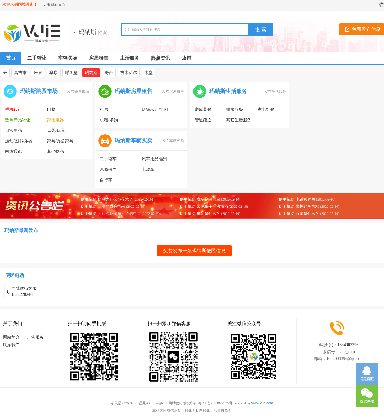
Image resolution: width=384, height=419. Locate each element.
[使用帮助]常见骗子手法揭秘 (203, 206)
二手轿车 (108, 159)
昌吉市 (20, 72)
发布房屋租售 (173, 91)
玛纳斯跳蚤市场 (39, 91)
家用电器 (55, 120)
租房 (104, 109)
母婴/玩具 (56, 130)
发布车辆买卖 (173, 141)
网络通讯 (13, 151)
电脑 (51, 109)
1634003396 (348, 345)
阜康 (54, 72)
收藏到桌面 (56, 4)
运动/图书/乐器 (19, 141)
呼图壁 (71, 72)
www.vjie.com (262, 403)
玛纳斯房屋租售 (133, 91)
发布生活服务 (275, 91)
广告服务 (35, 337)
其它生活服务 (238, 120)
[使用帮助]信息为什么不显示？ (106, 199)
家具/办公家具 (60, 141)
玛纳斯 (91, 72)
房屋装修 (203, 109)
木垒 (148, 72)
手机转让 (13, 109)
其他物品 (55, 151)
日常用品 (13, 130)
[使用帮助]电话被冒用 (296, 199)
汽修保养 (108, 169)
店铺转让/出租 (155, 109)
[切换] (103, 33)
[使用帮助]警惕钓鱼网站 (298, 206)
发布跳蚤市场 (78, 91)
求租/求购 (109, 120)
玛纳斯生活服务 (228, 91)
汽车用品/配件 (155, 159)
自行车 (106, 180)
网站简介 (11, 337)
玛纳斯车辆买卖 (133, 141)
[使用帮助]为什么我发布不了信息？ (110, 213)
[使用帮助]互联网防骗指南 (102, 206)
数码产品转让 (17, 120)
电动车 (148, 169)
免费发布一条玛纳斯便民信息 (194, 250)
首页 (11, 58)
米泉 (38, 72)
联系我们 (11, 345)
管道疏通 (203, 120)
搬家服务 (234, 109)
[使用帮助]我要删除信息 (199, 199)
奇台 (109, 72)
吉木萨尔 (128, 72)
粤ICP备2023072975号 (215, 403)
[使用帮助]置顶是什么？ (298, 213)
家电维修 (266, 109)
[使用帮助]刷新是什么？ (199, 213)
